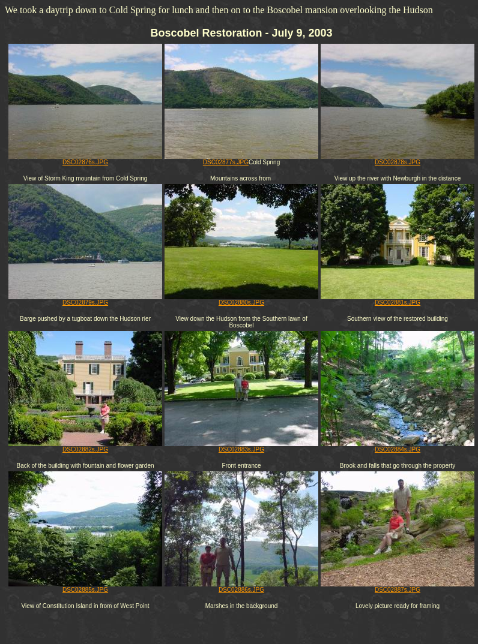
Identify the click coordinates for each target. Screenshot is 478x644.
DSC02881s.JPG (397, 300)
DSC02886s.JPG (241, 587)
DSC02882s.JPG (85, 447)
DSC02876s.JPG (85, 159)
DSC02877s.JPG (241, 159)
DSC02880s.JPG (241, 300)
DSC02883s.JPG (241, 447)
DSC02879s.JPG (85, 300)
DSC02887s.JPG (397, 587)
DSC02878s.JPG (397, 159)
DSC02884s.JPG (397, 447)
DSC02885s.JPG (85, 587)
